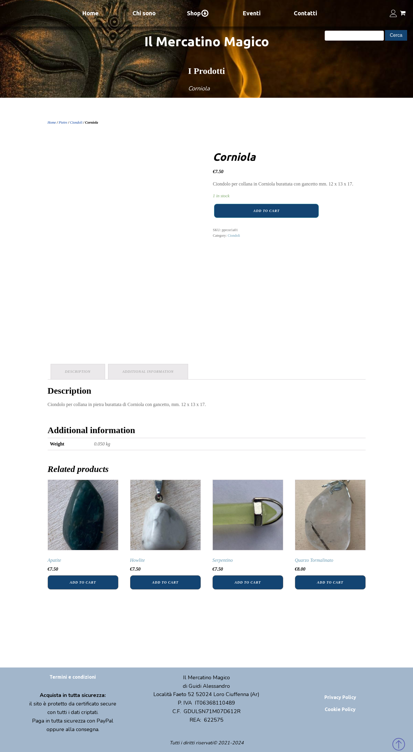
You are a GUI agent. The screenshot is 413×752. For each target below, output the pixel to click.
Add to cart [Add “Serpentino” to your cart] (248, 582)
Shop (198, 13)
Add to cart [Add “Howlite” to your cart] (165, 582)
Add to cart (266, 211)
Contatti (305, 13)
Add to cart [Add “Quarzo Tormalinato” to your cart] (330, 582)
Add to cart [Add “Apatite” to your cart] (83, 582)
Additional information (148, 372)
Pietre (63, 122)
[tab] (78, 372)
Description (78, 372)
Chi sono (144, 13)
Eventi (252, 13)
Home (90, 13)
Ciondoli (76, 122)
